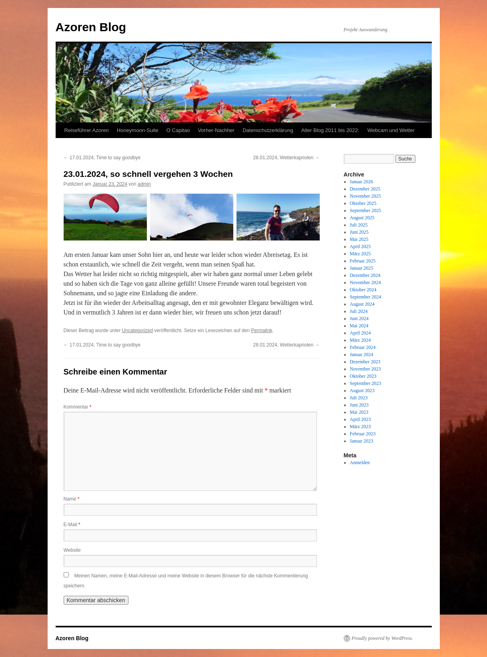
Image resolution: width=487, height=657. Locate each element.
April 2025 (360, 246)
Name (72, 499)
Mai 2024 (359, 325)
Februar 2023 (362, 434)
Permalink (261, 330)
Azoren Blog (91, 27)
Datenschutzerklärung (267, 130)
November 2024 (365, 282)
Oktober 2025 (363, 203)
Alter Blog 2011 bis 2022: (330, 130)
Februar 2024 (362, 347)
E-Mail (72, 524)
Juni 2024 (359, 318)
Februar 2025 (362, 261)
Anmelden (360, 462)
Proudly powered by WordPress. (382, 638)
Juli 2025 (358, 225)
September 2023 (365, 383)
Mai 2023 (359, 412)
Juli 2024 (358, 311)
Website (72, 550)
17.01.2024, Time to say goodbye (102, 157)
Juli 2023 (358, 398)
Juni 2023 (359, 405)
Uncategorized (137, 330)
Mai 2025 (359, 239)
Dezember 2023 (365, 362)
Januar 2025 (361, 268)
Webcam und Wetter (391, 130)
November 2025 (365, 196)
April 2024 (360, 333)
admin (144, 184)
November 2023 (365, 369)
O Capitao (178, 130)
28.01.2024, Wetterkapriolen (286, 157)
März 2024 (360, 340)
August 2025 (362, 217)
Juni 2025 (359, 232)
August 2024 (362, 304)
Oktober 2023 (363, 376)
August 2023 (362, 390)
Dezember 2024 (365, 275)
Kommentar (78, 407)
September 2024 (365, 297)
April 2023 (360, 419)
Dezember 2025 (365, 189)
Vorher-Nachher (216, 130)
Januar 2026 (361, 181)
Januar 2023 (361, 441)
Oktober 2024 (363, 289)
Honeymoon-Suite (137, 130)
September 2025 (365, 210)
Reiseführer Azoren (86, 130)
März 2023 (360, 426)
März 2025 (360, 253)
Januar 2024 (361, 354)
